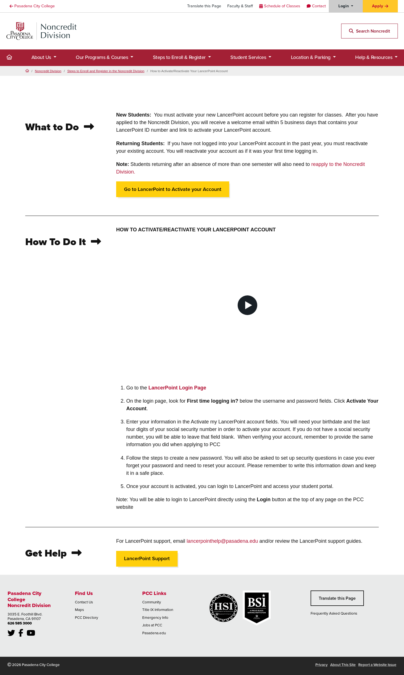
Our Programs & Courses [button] (102, 57)
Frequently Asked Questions (334, 613)
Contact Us (84, 602)
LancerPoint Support (147, 558)
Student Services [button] (248, 57)
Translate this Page (204, 6)
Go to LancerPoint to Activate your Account (172, 189)
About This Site (343, 664)
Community (151, 602)
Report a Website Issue (377, 664)
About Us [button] (41, 57)
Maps (79, 609)
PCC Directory (86, 617)
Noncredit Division (48, 71)
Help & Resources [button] (374, 57)
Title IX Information (157, 609)
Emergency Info (155, 617)
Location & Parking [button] (311, 57)
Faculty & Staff (240, 6)
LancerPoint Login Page (177, 388)
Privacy (321, 664)
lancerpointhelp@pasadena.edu (222, 541)
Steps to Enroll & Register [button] (180, 57)
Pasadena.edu (154, 633)
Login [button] (344, 6)
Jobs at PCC (152, 625)
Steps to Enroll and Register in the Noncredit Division (105, 71)
